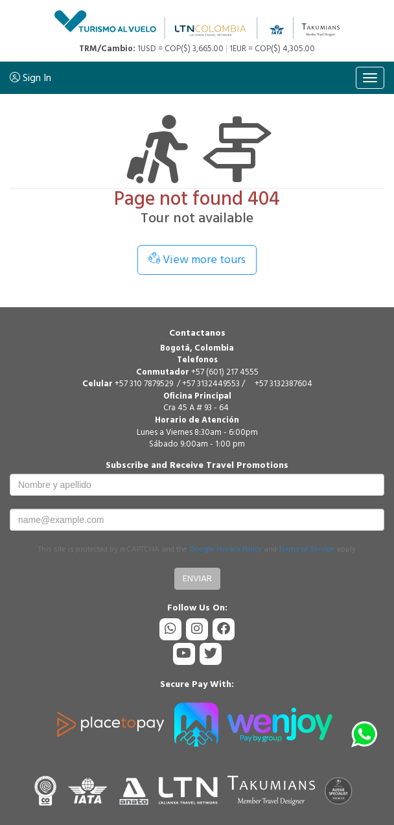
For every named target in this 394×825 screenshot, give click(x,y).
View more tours (197, 259)
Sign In (30, 77)
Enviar (197, 578)
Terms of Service (306, 549)
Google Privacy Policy (225, 549)
